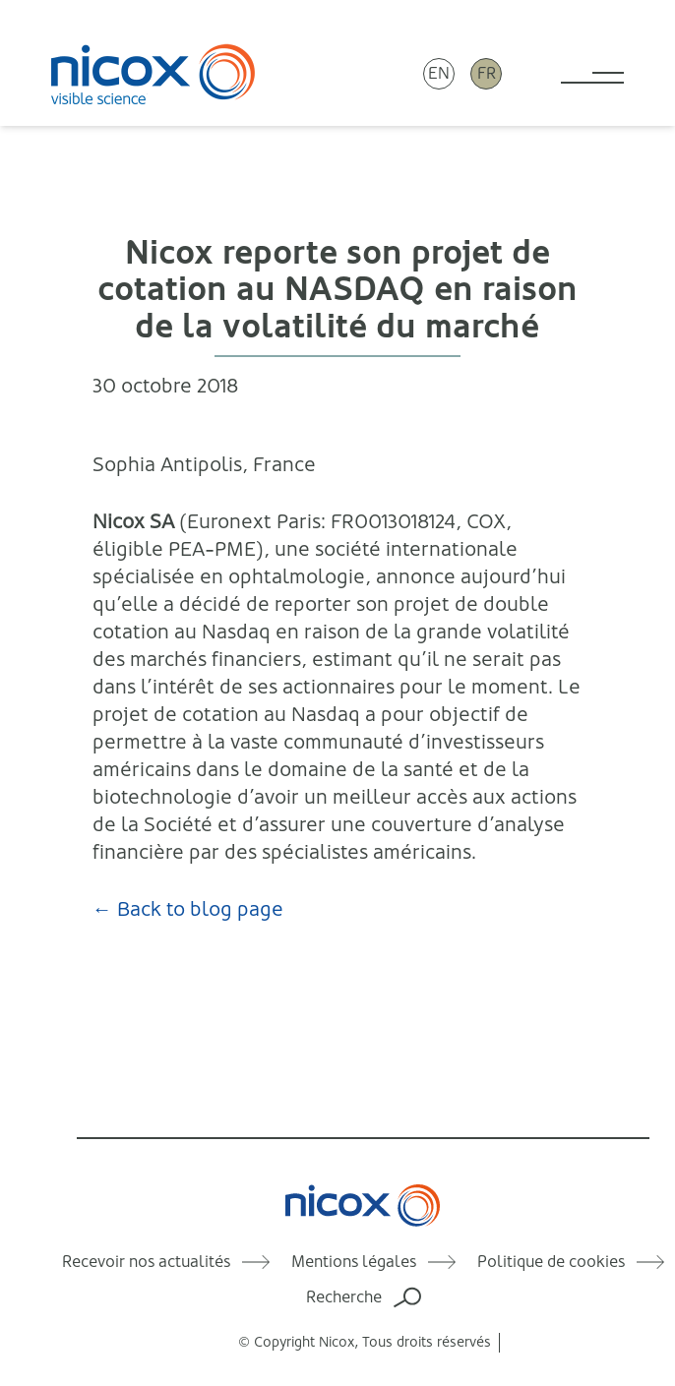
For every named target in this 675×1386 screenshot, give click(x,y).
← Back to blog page (187, 909)
